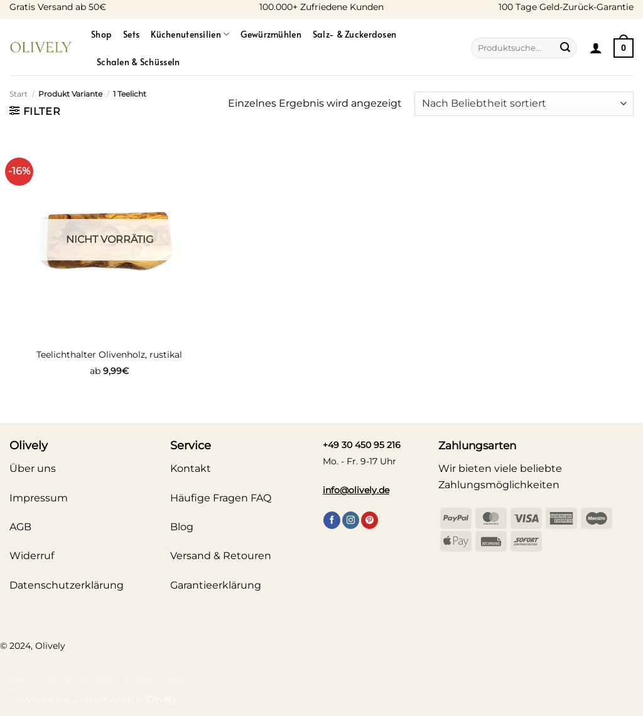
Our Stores (65, 680)
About (22, 680)
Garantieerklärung (215, 585)
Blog (105, 680)
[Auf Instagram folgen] (350, 520)
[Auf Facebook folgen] (331, 520)
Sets (131, 34)
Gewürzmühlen (270, 34)
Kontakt (190, 468)
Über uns (32, 468)
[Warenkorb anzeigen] (623, 48)
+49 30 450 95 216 (362, 445)
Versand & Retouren (220, 556)
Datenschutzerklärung (66, 585)
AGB (20, 527)
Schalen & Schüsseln (138, 61)
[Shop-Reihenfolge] (524, 104)
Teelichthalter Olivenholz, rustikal (109, 354)
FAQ (175, 680)
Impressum (38, 498)
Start (18, 94)
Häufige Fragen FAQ (220, 498)
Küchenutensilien (190, 34)
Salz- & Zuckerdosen (354, 34)
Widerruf (31, 556)
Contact (140, 680)
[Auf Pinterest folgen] (369, 520)
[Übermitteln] (565, 48)
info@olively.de (356, 490)
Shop (101, 34)
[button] (596, 47)
